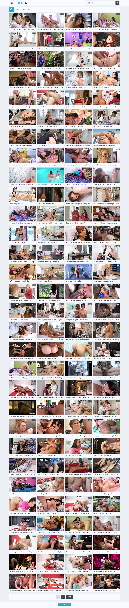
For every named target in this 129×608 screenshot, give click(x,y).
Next (70, 597)
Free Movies (20, 3)
